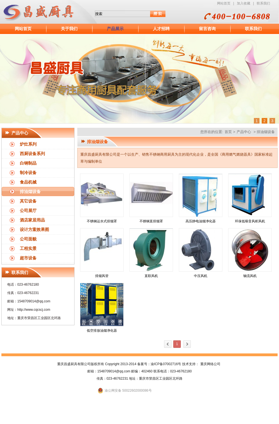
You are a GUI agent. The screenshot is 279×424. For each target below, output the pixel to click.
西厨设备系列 (32, 153)
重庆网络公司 (210, 364)
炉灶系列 (28, 144)
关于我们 (69, 28)
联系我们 (263, 3)
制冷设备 (28, 172)
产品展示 (115, 28)
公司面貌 (28, 239)
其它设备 (28, 201)
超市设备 (28, 258)
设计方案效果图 (34, 229)
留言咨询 (207, 28)
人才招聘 (161, 28)
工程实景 (28, 248)
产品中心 (244, 132)
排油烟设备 (30, 191)
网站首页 (223, 3)
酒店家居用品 (32, 220)
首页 (228, 132)
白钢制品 (28, 163)
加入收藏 (243, 3)
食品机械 (28, 182)
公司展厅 (28, 210)
